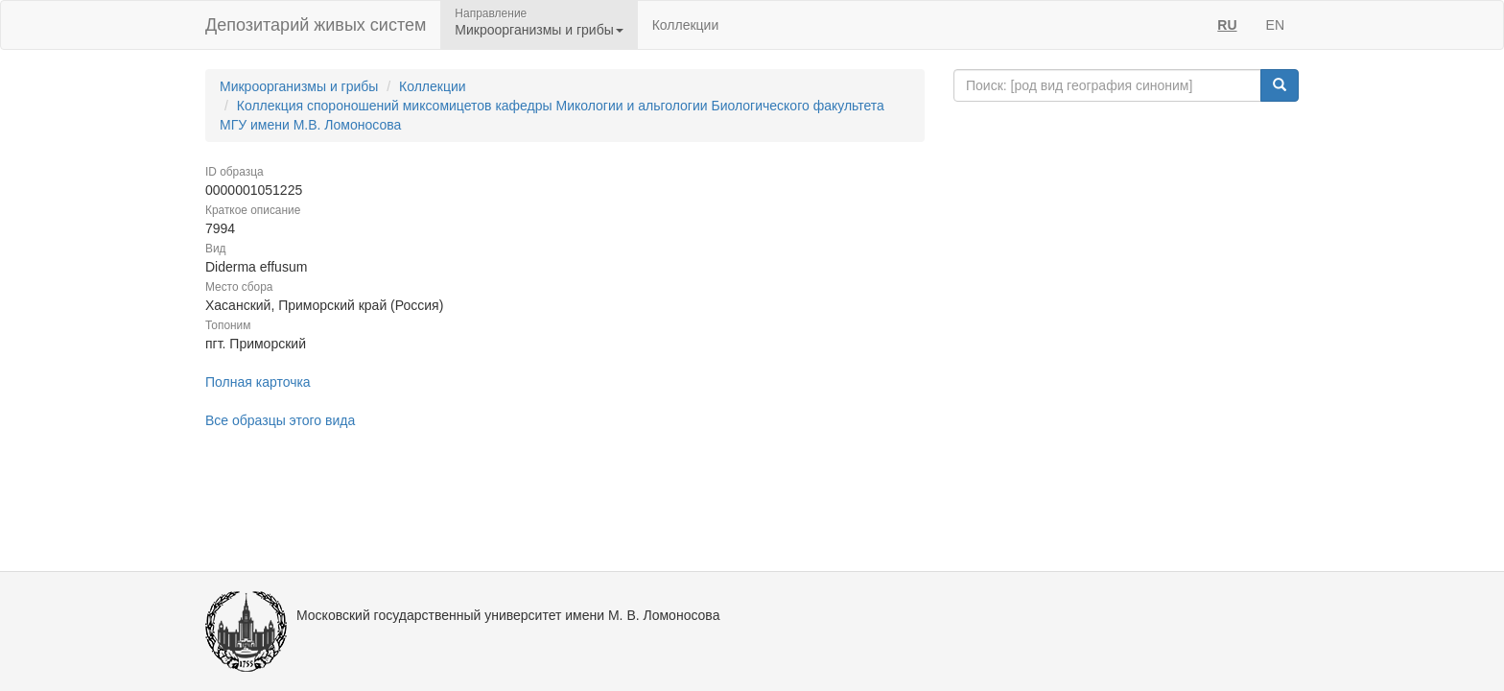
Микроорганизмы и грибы (299, 86)
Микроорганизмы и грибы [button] (539, 29)
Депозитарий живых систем (315, 25)
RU (1226, 25)
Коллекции (685, 25)
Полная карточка (258, 382)
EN (1275, 25)
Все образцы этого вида (280, 420)
